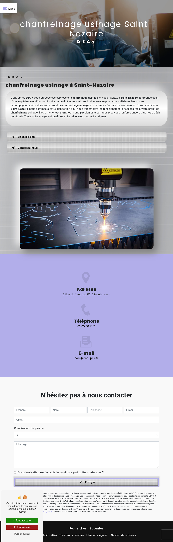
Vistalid (43, 535)
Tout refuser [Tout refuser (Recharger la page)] (22, 527)
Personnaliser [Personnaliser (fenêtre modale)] (22, 533)
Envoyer (90, 466)
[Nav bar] (8, 8)
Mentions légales (96, 535)
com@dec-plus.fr (87, 342)
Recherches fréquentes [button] (86, 529)
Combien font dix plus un (29, 412)
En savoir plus (25, 137)
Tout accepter (22, 520)
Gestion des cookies (123, 535)
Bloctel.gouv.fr (45, 496)
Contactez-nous (27, 148)
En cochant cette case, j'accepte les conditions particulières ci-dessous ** (60, 456)
